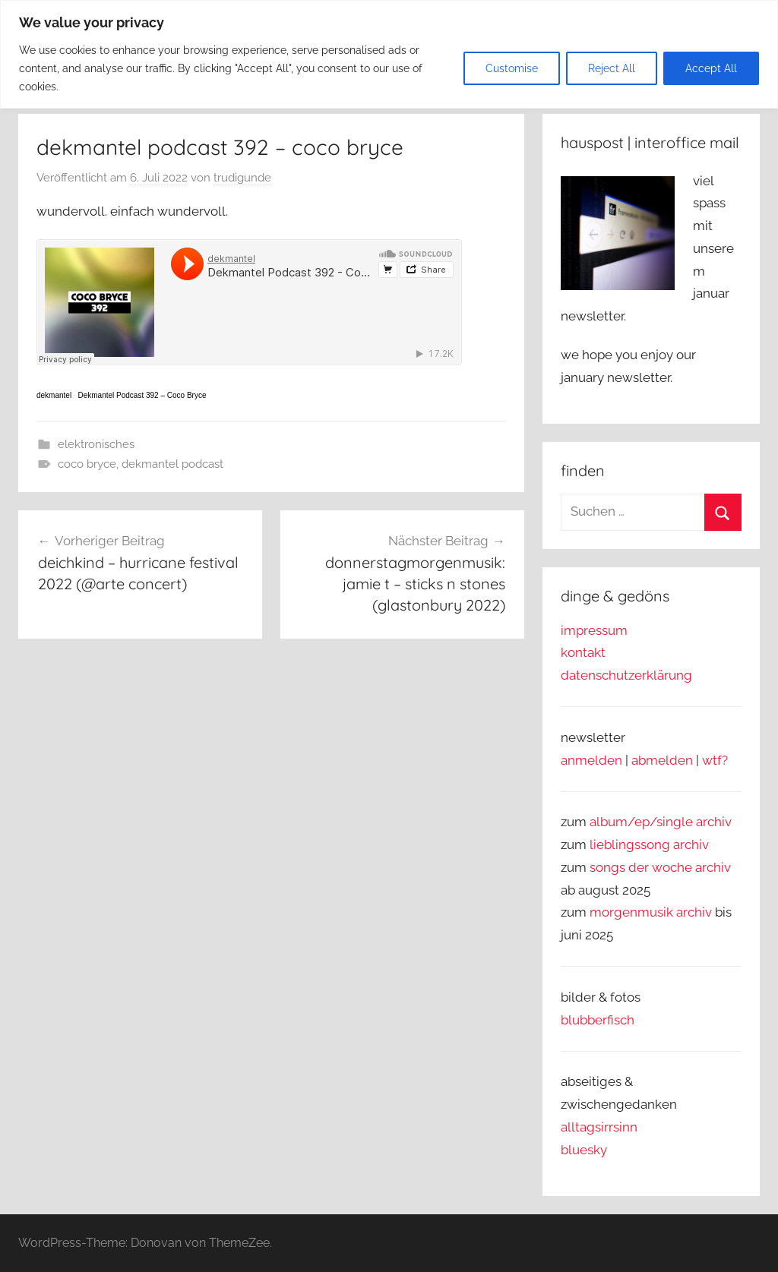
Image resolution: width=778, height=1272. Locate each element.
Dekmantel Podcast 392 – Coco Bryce (141, 395)
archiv (691, 844)
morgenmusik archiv (651, 912)
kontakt (583, 652)
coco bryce (87, 464)
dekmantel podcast (172, 464)
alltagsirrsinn (599, 1127)
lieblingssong (631, 844)
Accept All (711, 68)
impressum (594, 630)
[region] (389, 54)
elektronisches (96, 444)
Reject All (611, 68)
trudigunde (242, 178)
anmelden (591, 760)
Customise (511, 68)
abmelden (662, 760)
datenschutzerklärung (626, 675)
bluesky (584, 1149)
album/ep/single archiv (661, 821)
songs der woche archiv (660, 867)
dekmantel (53, 395)
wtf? (715, 760)
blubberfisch (597, 1019)
